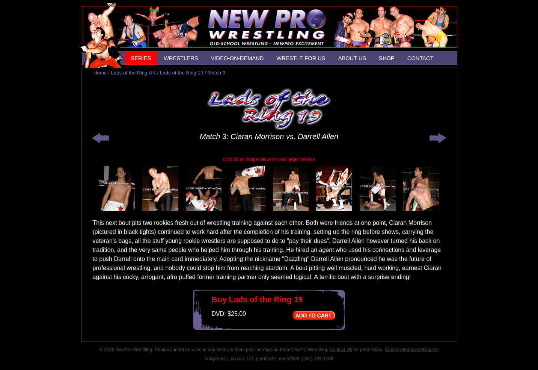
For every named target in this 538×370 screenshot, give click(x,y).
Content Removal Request (412, 349)
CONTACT (420, 58)
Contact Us (341, 349)
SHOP (387, 58)
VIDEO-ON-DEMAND (237, 58)
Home (100, 73)
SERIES (141, 58)
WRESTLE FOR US (300, 58)
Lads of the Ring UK (133, 73)
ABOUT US (352, 58)
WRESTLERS (181, 58)
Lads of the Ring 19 (181, 73)
